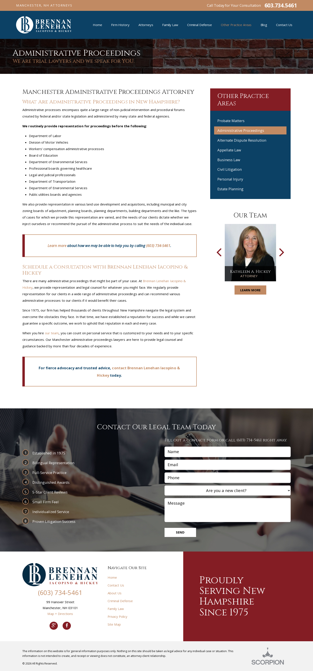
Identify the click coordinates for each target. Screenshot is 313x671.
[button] (219, 252)
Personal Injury (230, 179)
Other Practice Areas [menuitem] (236, 25)
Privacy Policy (117, 616)
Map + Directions (60, 613)
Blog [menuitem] (264, 25)
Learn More (250, 290)
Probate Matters (231, 120)
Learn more (57, 245)
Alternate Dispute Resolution (241, 140)
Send (180, 532)
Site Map (114, 624)
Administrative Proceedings (240, 130)
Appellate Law (229, 149)
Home (112, 577)
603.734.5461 (281, 5)
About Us (115, 593)
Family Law (116, 608)
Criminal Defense (120, 601)
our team (52, 333)
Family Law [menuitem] (170, 25)
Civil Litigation (229, 169)
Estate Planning (230, 188)
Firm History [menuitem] (120, 25)
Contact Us (116, 585)
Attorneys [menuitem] (145, 25)
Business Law (228, 159)
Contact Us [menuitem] (284, 25)
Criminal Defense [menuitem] (199, 25)
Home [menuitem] (97, 25)
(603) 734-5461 (158, 245)
